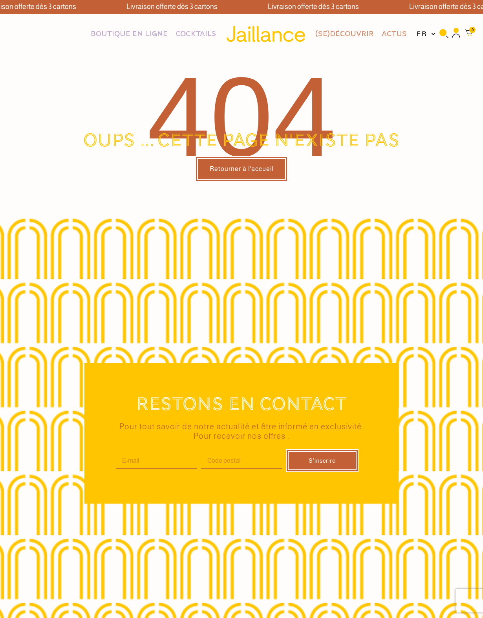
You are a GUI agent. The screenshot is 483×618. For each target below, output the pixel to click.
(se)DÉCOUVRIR (344, 33)
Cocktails (196, 33)
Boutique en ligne (129, 33)
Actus (394, 33)
